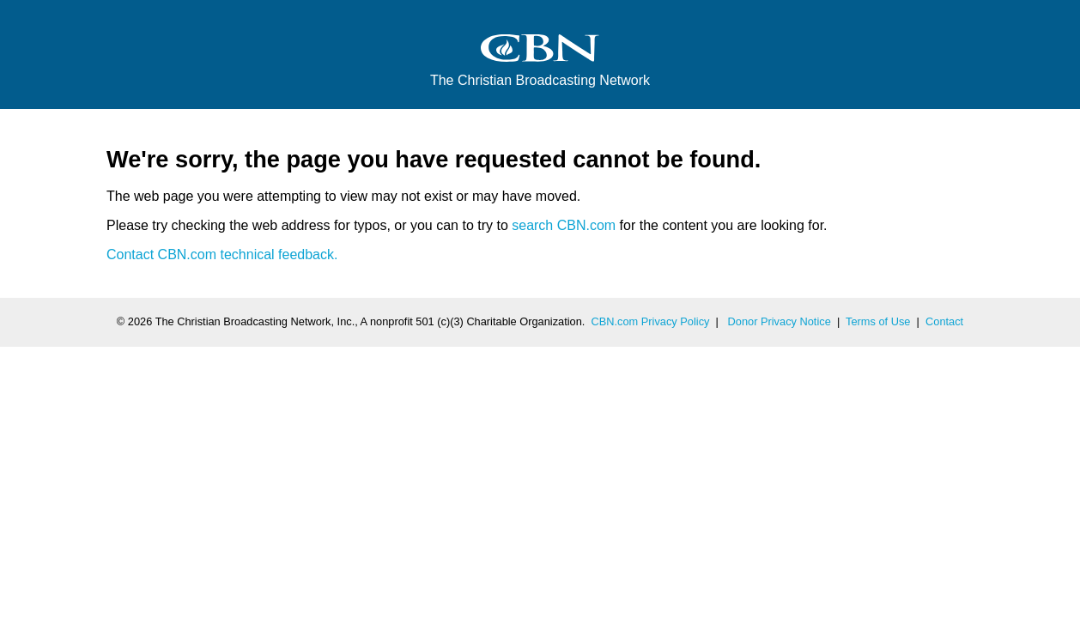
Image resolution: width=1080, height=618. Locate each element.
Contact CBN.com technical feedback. (221, 254)
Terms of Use (878, 321)
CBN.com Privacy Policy (651, 321)
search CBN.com (564, 225)
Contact (944, 321)
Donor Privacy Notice (779, 321)
